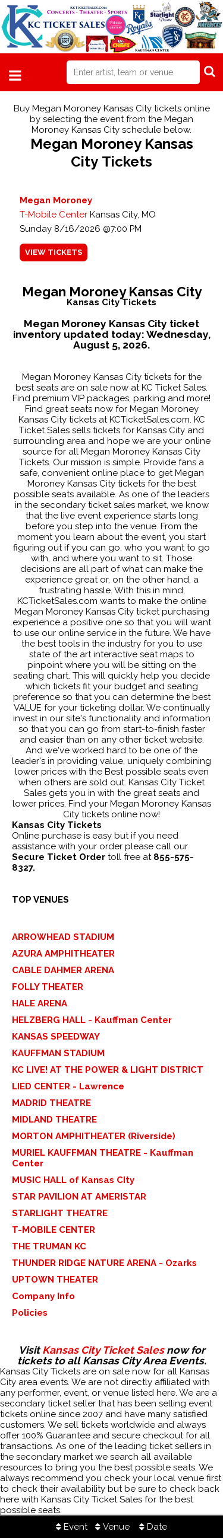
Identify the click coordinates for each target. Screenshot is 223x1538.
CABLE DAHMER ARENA (63, 970)
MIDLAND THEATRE (54, 1119)
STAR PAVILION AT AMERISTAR (79, 1196)
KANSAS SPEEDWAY (56, 1036)
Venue (112, 1526)
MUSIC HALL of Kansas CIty (73, 1180)
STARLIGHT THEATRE (60, 1213)
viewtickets (53, 252)
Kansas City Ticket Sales (103, 1350)
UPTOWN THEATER (55, 1279)
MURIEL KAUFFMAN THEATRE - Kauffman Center (102, 1158)
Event (71, 1526)
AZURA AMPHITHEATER (63, 953)
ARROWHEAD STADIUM (63, 937)
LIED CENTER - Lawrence (68, 1086)
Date (153, 1526)
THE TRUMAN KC (49, 1246)
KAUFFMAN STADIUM (58, 1053)
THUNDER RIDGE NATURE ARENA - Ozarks (104, 1263)
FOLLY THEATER (47, 986)
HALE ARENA (39, 1003)
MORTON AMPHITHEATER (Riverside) (93, 1136)
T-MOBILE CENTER (53, 1229)
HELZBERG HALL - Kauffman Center (92, 1020)
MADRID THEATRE (51, 1103)
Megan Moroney (56, 200)
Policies (30, 1312)
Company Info (43, 1296)
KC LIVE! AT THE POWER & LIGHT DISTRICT (107, 1069)
